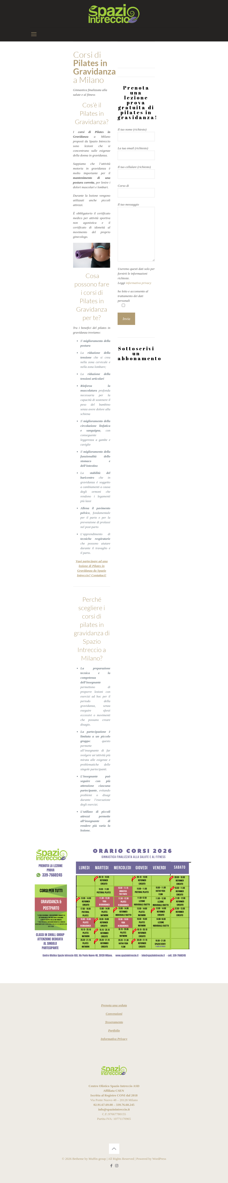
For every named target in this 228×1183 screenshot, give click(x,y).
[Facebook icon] (111, 1166)
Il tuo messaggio (136, 232)
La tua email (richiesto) (136, 153)
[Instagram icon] (117, 1166)
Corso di (136, 191)
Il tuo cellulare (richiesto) (136, 172)
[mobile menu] (34, 34)
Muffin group (97, 1159)
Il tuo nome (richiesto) (136, 134)
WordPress (159, 1159)
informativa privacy (138, 283)
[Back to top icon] (114, 1149)
